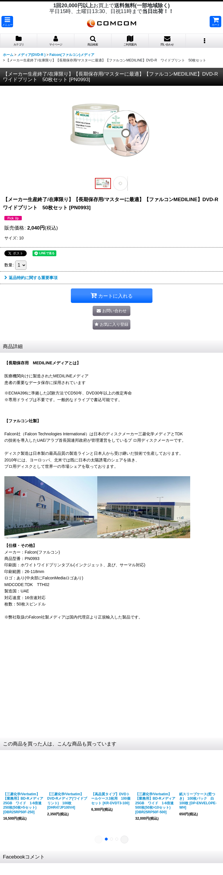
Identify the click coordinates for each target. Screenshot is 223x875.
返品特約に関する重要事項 (30, 277)
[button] (7, 21)
